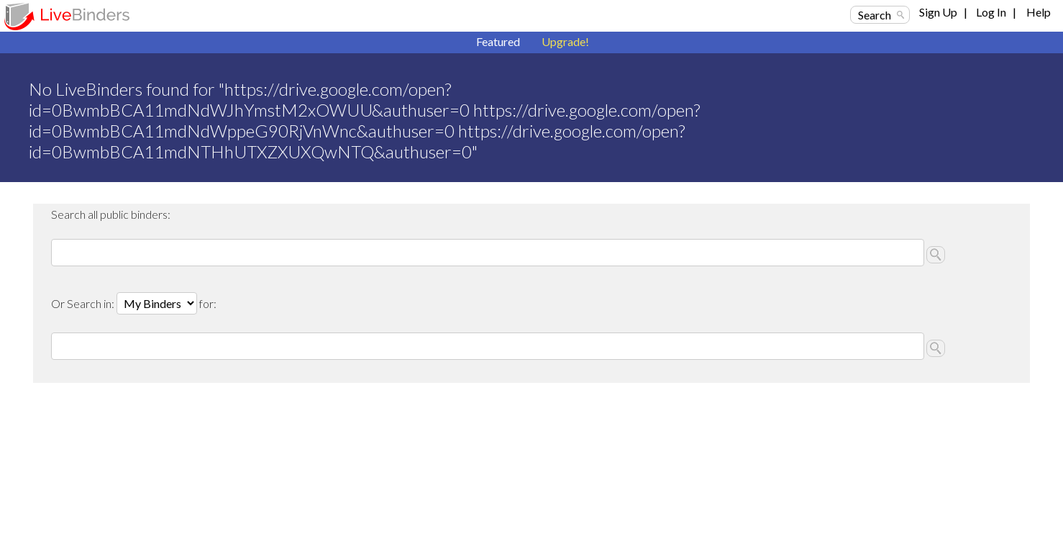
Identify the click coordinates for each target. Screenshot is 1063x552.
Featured (498, 41)
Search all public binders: (110, 214)
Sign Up (938, 12)
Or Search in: (84, 303)
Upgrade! (565, 41)
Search (874, 15)
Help (1038, 12)
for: (207, 303)
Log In (991, 12)
